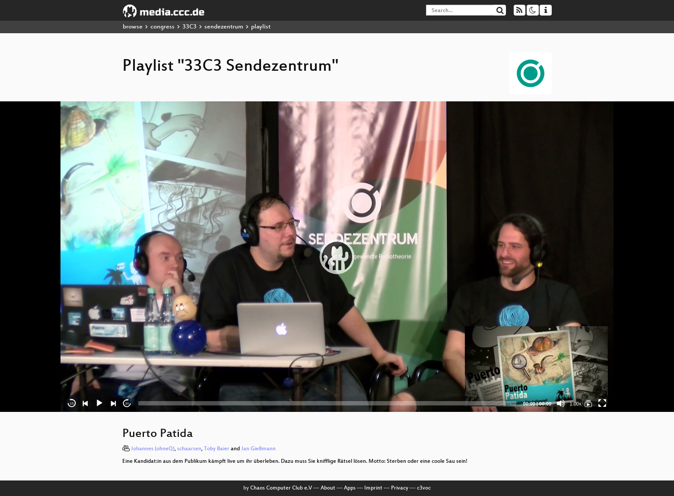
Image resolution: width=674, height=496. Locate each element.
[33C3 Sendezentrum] (588, 403)
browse (133, 27)
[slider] (327, 403)
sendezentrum (223, 27)
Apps (350, 488)
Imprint (373, 488)
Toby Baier (216, 449)
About (328, 488)
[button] (337, 256)
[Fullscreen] (602, 403)
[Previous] (85, 403)
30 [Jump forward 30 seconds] (127, 403)
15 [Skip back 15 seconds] (72, 403)
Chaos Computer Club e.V (281, 488)
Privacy (399, 488)
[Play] (99, 403)
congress (162, 27)
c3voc (424, 488)
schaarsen (189, 449)
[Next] (113, 403)
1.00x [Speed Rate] (576, 403)
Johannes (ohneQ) (153, 449)
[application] (337, 256)
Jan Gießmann (258, 449)
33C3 (189, 27)
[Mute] (560, 403)
